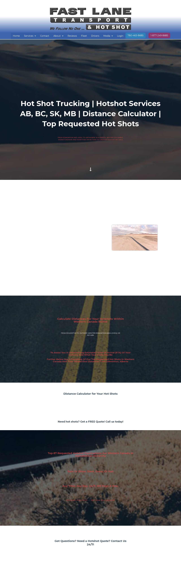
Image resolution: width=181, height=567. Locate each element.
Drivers (95, 36)
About (58, 36)
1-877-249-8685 (159, 35)
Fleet (84, 36)
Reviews (72, 36)
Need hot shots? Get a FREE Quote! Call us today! (90, 422)
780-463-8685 (136, 35)
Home (16, 36)
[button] (30, 36)
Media (108, 36)
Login (120, 36)
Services (30, 36)
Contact (44, 36)
